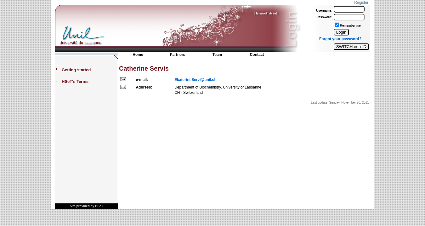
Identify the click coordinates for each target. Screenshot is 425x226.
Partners (177, 54)
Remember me (350, 25)
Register (361, 2)
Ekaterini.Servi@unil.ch (195, 80)
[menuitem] (138, 55)
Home (138, 54)
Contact (257, 54)
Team (217, 54)
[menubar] (197, 56)
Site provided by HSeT (86, 206)
